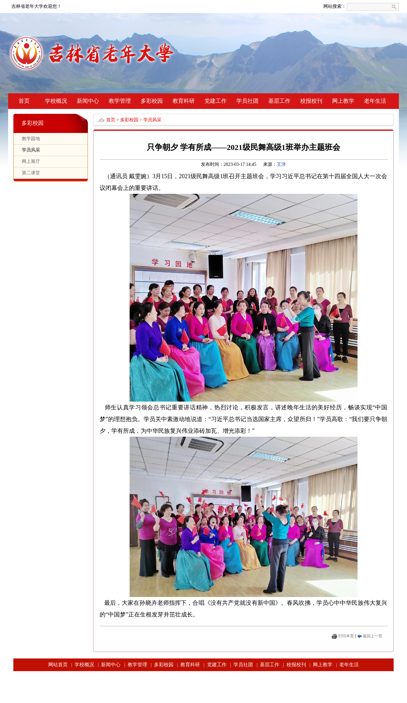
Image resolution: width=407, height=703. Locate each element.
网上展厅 (31, 161)
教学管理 (120, 101)
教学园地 (31, 138)
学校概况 (56, 101)
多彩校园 (152, 101)
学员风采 (31, 150)
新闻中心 (88, 101)
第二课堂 (31, 172)
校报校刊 (311, 101)
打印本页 (346, 636)
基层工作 (279, 101)
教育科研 (184, 101)
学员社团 (247, 101)
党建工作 (215, 101)
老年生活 (375, 101)
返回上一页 (372, 636)
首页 (24, 101)
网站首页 (58, 664)
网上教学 (343, 101)
